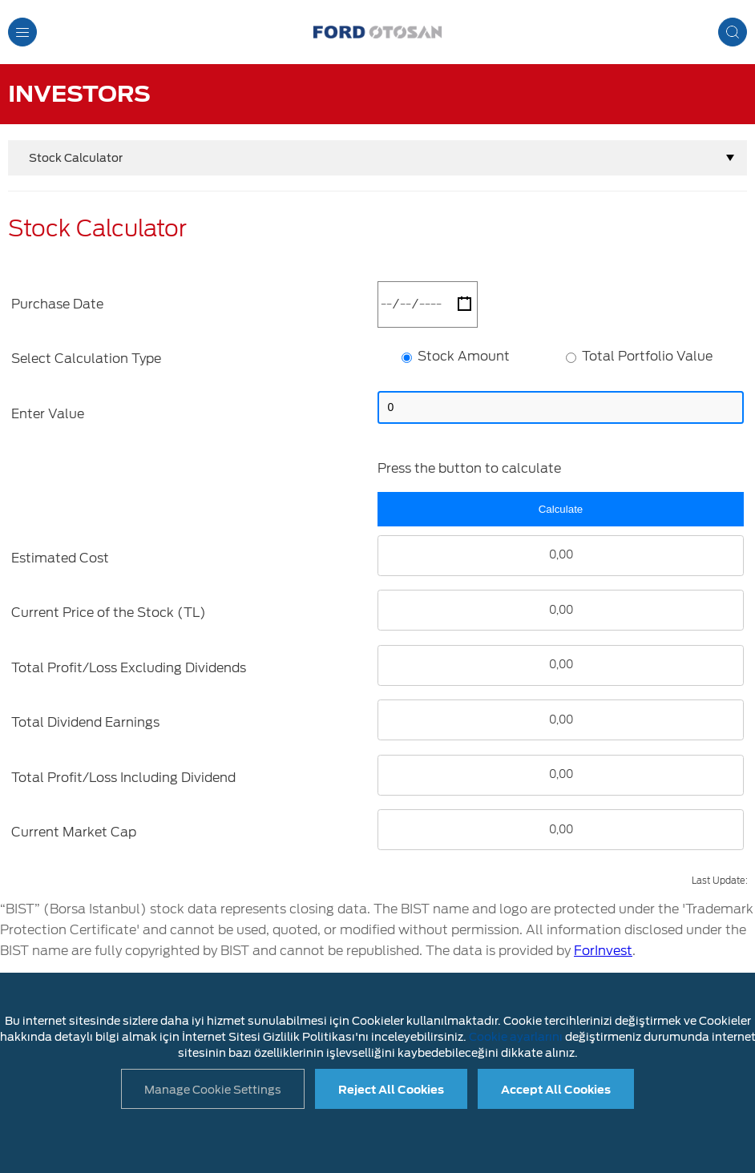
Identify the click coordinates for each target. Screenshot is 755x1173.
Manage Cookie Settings (212, 1089)
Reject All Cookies (391, 1089)
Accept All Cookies (556, 1089)
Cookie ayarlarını (516, 1036)
